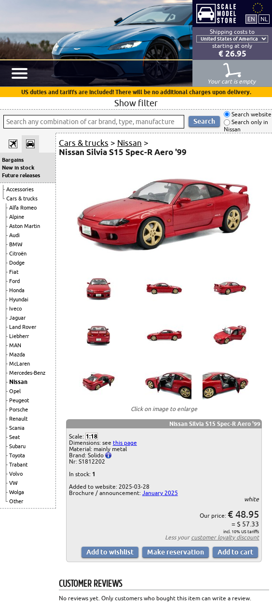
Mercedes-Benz (27, 373)
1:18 (91, 436)
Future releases (21, 175)
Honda (17, 290)
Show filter (136, 103)
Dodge (17, 263)
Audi (14, 235)
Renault (18, 419)
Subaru (17, 446)
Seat (14, 437)
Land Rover (22, 327)
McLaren (19, 364)
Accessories (20, 189)
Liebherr (19, 336)
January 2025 (160, 493)
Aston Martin (24, 226)
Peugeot (19, 400)
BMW (15, 244)
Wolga (16, 492)
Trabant (18, 464)
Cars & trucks (22, 198)
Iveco (15, 309)
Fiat (13, 272)
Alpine (16, 217)
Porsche (18, 409)
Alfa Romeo (23, 208)
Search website (251, 114)
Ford (14, 281)
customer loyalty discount (225, 537)
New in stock (18, 167)
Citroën (18, 253)
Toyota (17, 455)
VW (13, 483)
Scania (17, 428)
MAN (15, 345)
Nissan (18, 382)
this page (125, 442)
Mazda (17, 354)
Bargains (13, 160)
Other (16, 501)
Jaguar (17, 318)
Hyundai (18, 299)
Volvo (16, 474)
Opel (15, 391)
